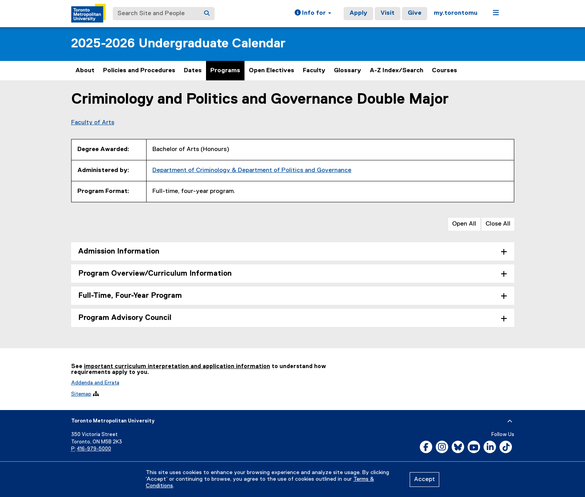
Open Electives (271, 71)
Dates (193, 71)
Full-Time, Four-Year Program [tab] (130, 295)
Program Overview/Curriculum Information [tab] (155, 273)
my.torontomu (455, 13)
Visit (388, 13)
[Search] (207, 13)
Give (414, 13)
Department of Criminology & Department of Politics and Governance (251, 170)
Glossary (347, 71)
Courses (444, 71)
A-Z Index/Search (396, 71)
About (84, 71)
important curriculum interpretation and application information (177, 366)
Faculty (314, 71)
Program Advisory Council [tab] (124, 317)
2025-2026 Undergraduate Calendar (178, 43)
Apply (358, 13)
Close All (497, 224)
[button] (313, 13)
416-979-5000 (94, 449)
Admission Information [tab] (118, 251)
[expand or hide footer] (509, 421)
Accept (424, 479)
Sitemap (81, 394)
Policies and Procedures (139, 71)
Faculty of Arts (92, 123)
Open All (464, 224)
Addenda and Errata (95, 383)
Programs (225, 71)
